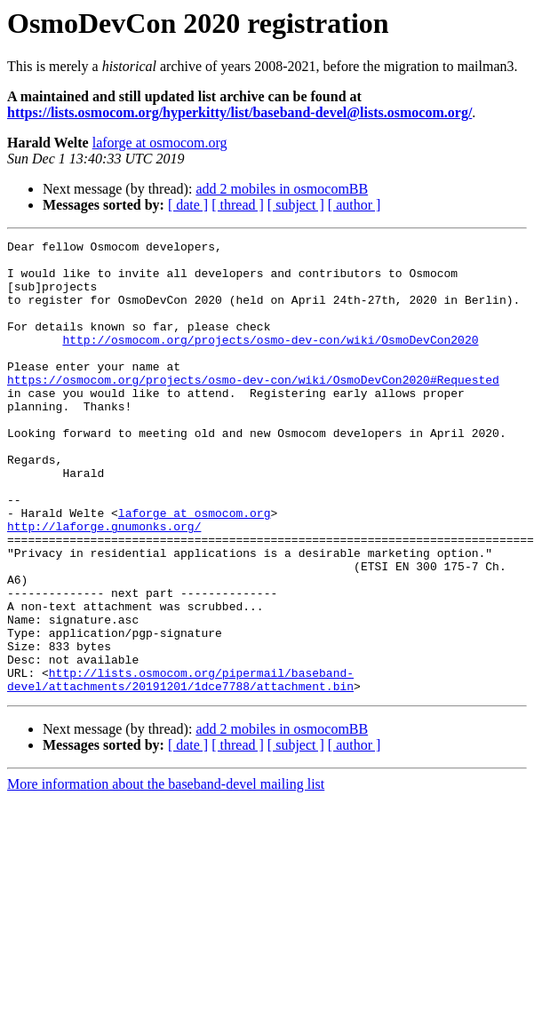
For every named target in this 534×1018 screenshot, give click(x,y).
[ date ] (188, 204)
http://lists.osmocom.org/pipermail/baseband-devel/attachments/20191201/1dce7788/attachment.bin (180, 768)
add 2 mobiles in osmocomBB (281, 188)
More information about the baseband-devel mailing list (165, 874)
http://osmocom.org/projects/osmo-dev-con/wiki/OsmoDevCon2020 (270, 361)
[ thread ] (237, 204)
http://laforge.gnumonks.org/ (104, 585)
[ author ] (354, 204)
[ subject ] (295, 204)
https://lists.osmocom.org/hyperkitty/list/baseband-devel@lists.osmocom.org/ (239, 112)
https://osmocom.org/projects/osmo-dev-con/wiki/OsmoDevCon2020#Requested (253, 409)
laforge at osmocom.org (159, 142)
